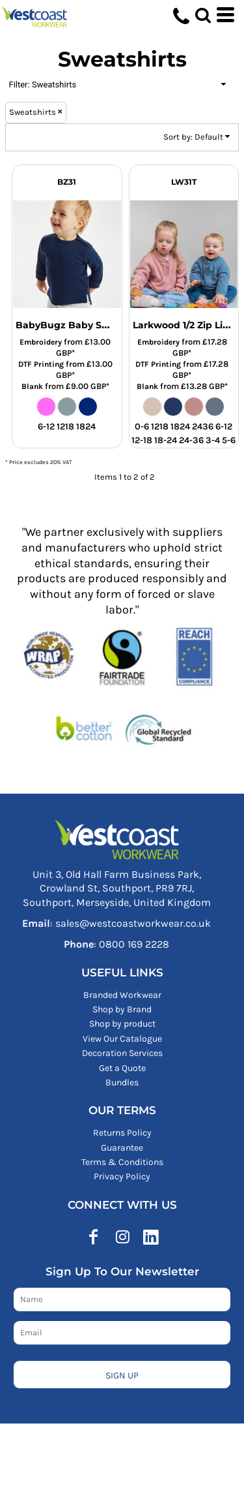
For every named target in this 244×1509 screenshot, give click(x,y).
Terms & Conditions (122, 1162)
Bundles (122, 1082)
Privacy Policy (122, 1176)
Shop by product (122, 1023)
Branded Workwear (122, 995)
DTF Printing (41, 364)
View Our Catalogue (122, 1038)
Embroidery (41, 342)
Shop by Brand (122, 1009)
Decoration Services (122, 1053)
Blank (32, 386)
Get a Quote (122, 1068)
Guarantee (122, 1147)
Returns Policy (122, 1132)
